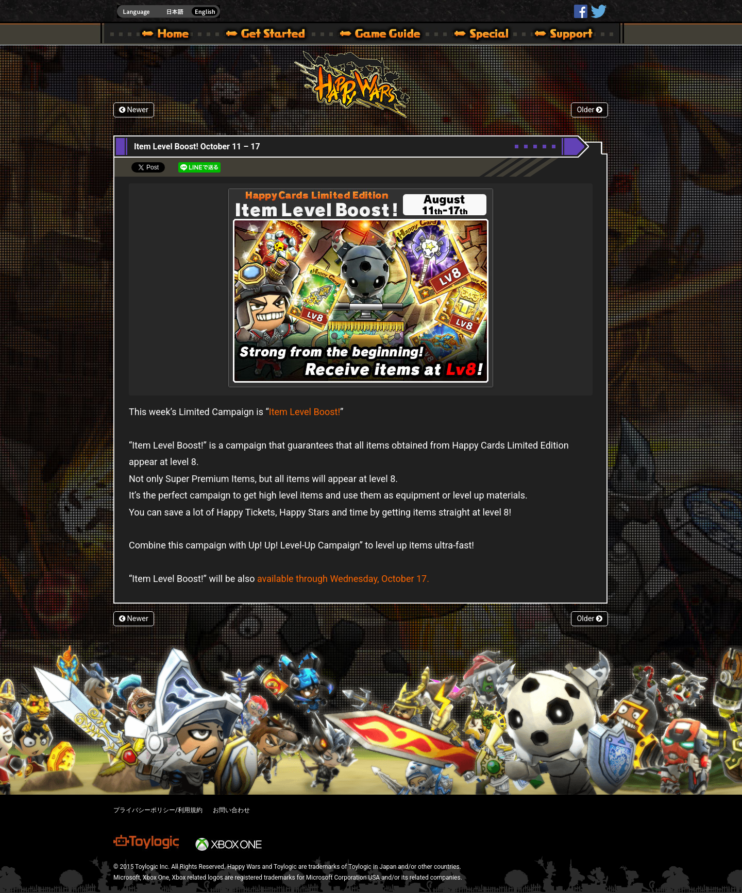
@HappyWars (598, 11)
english (168, 11)
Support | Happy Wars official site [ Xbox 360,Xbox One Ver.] (555, 35)
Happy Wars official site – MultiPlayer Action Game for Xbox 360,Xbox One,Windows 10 (167, 35)
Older (589, 110)
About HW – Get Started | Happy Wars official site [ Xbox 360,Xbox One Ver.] (274, 35)
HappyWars (580, 11)
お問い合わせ (231, 810)
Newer (133, 110)
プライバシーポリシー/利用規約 (158, 810)
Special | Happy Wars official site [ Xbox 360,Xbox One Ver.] (478, 35)
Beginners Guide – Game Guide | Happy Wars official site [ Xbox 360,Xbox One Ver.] (387, 35)
